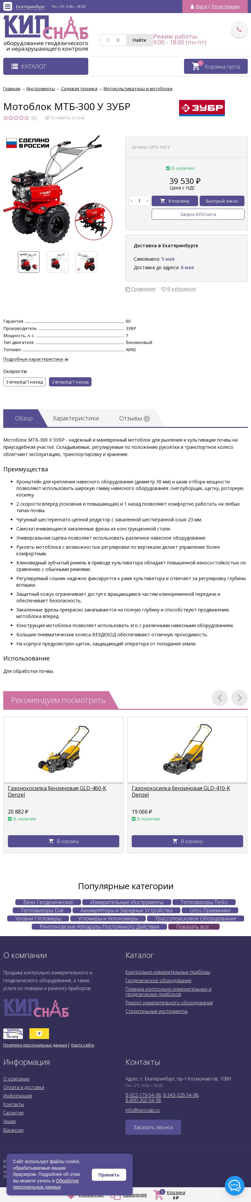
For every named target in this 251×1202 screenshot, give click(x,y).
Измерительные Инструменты (126, 902)
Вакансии (13, 1130)
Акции (9, 1121)
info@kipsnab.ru (142, 1110)
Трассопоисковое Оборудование (195, 918)
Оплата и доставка (23, 1087)
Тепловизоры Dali (42, 910)
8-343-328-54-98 (180, 1095)
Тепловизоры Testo (204, 902)
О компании (16, 1079)
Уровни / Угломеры (38, 918)
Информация (17, 1096)
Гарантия (13, 1113)
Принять (109, 1175)
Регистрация (225, 6)
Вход (201, 6)
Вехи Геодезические (48, 902)
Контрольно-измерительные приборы (168, 972)
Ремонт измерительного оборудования (169, 1002)
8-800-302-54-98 (143, 1100)
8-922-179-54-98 (143, 1095)
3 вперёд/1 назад (24, 382)
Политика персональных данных (35, 1045)
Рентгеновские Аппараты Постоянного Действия (99, 927)
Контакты (13, 1104)
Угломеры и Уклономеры (108, 918)
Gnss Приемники (210, 910)
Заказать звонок (153, 1127)
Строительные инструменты (157, 1011)
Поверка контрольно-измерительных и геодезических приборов (168, 991)
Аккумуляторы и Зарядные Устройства (126, 910)
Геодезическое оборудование (159, 980)
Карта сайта (82, 1045)
